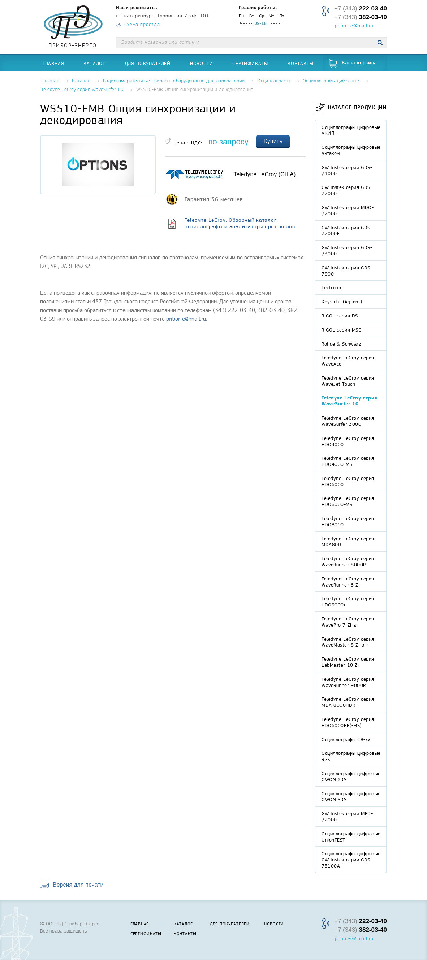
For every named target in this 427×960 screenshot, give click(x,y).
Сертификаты (250, 63)
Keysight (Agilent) (342, 301)
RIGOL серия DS (340, 316)
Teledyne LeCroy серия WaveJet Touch (348, 381)
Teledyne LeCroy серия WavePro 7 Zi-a (348, 622)
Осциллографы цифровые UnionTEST (351, 837)
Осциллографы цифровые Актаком (351, 150)
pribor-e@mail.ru (354, 26)
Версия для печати (78, 885)
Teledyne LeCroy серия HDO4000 (348, 441)
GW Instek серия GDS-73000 (347, 250)
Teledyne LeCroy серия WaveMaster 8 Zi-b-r (348, 642)
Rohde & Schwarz (341, 344)
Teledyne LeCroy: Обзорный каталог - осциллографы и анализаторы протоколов (240, 223)
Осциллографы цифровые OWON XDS (351, 776)
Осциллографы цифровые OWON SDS (351, 797)
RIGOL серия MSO (342, 330)
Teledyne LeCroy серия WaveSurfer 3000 (348, 421)
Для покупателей (148, 63)
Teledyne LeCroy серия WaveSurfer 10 (82, 89)
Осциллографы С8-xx (346, 739)
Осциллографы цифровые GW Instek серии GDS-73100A (351, 860)
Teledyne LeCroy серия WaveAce (348, 361)
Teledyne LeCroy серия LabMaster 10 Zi (348, 662)
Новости (201, 63)
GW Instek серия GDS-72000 (347, 190)
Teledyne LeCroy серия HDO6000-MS (348, 501)
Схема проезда (142, 24)
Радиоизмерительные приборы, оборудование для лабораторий (174, 81)
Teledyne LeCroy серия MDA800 (348, 542)
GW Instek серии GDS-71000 (347, 170)
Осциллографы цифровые (331, 81)
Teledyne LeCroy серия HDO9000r (348, 601)
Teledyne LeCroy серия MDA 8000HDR (348, 702)
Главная (53, 63)
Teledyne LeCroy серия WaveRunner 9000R (348, 682)
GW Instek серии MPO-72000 (347, 816)
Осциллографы (273, 81)
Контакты (301, 63)
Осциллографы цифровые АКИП (351, 130)
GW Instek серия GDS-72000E (347, 231)
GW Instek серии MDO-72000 (348, 210)
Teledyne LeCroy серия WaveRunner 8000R (348, 561)
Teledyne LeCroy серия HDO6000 (348, 481)
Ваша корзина (359, 63)
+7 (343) (360, 8)
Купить (273, 141)
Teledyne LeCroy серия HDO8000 (348, 521)
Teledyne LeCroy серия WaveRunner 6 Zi (348, 582)
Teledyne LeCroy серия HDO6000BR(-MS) (348, 722)
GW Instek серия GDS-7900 (347, 271)
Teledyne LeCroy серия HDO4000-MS (348, 461)
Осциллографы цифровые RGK (351, 756)
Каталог (94, 63)
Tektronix (332, 287)
